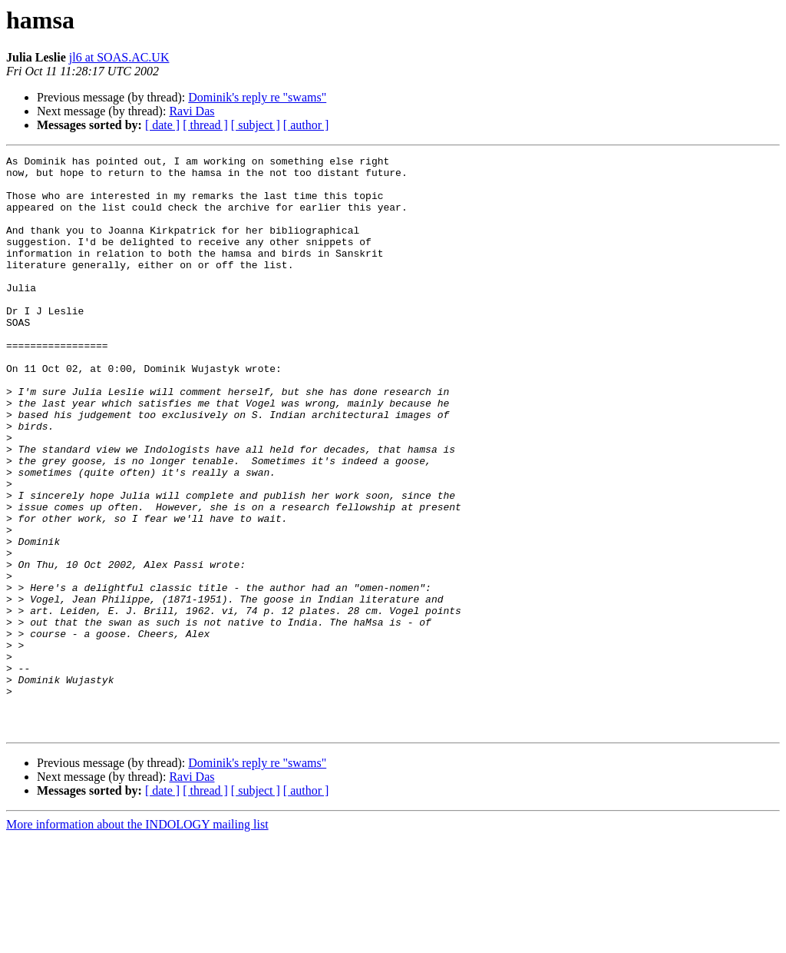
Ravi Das (191, 111)
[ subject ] (255, 124)
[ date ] (162, 124)
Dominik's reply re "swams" (257, 97)
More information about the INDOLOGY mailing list (137, 939)
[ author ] (306, 124)
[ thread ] (205, 124)
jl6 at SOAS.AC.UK (119, 57)
